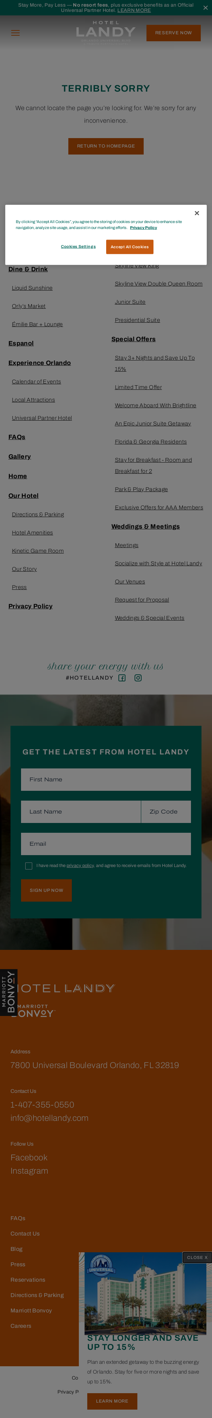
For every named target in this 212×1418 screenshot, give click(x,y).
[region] (106, 235)
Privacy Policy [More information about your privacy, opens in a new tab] (143, 227)
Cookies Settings (78, 246)
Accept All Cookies (130, 246)
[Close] (197, 213)
